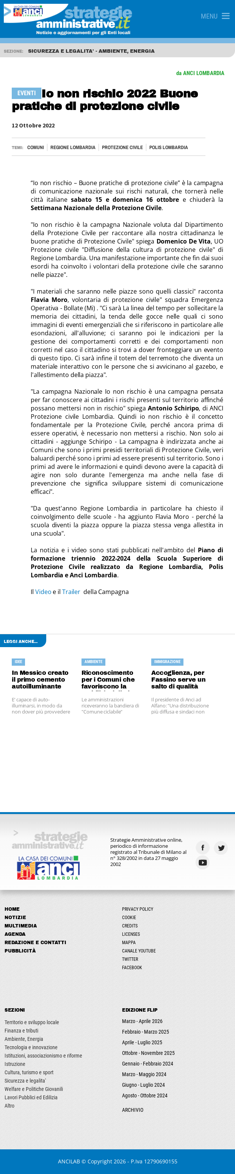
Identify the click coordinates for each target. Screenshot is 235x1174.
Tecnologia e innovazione (31, 1047)
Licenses (131, 934)
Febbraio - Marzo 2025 (145, 1032)
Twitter (130, 959)
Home (12, 909)
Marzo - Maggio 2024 (144, 1074)
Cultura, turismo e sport (29, 1072)
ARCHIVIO (132, 1110)
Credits (130, 926)
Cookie (129, 917)
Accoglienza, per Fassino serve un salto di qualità (178, 680)
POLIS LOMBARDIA (168, 147)
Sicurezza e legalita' (25, 1081)
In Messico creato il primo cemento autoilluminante (40, 680)
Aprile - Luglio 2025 (142, 1042)
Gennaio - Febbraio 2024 (147, 1064)
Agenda (15, 934)
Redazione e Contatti (35, 942)
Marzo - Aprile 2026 (142, 1021)
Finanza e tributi (21, 1031)
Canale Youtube (139, 951)
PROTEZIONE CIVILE (122, 147)
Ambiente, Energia (24, 1039)
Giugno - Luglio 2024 (143, 1085)
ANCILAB (69, 1161)
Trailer (72, 592)
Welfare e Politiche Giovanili (34, 1089)
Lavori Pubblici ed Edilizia (31, 1097)
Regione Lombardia (73, 147)
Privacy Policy (137, 909)
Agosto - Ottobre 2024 (145, 1095)
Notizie (15, 917)
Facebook (132, 967)
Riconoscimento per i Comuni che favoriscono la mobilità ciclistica (109, 680)
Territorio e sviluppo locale (32, 1022)
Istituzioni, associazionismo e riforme (43, 1056)
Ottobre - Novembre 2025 (148, 1053)
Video (44, 592)
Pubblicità (20, 951)
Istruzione (15, 1064)
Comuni (35, 147)
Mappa (129, 942)
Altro (9, 1106)
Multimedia (21, 926)
